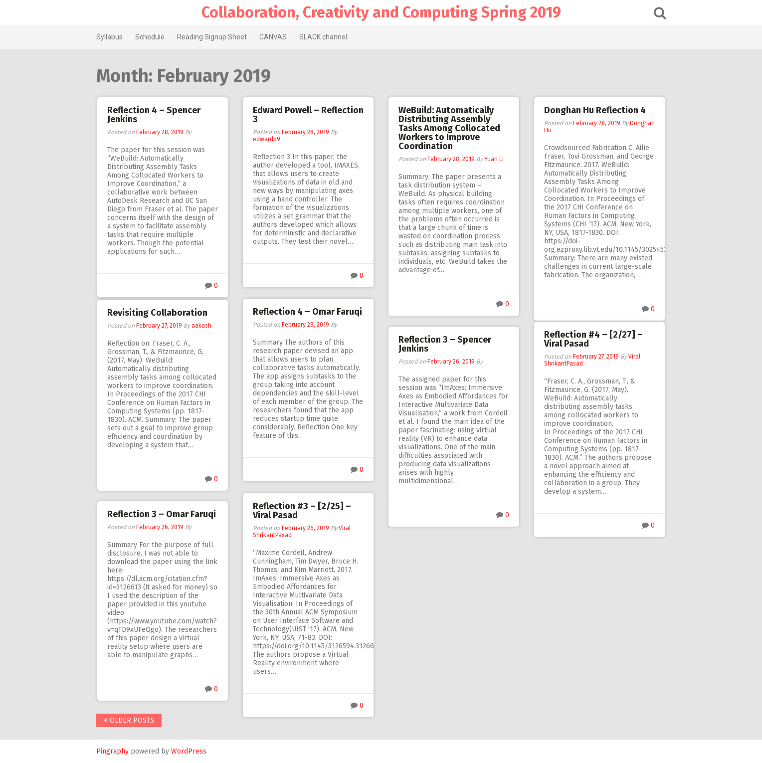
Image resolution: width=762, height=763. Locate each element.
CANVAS (273, 37)
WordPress (188, 751)
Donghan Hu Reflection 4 (595, 110)
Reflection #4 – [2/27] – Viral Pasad (593, 339)
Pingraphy (112, 751)
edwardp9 (266, 139)
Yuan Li (494, 159)
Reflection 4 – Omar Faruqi (307, 311)
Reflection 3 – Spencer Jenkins (444, 344)
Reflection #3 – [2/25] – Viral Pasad (302, 511)
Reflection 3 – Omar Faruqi (161, 514)
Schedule (150, 37)
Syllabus (109, 37)
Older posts (129, 720)
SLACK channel (323, 37)
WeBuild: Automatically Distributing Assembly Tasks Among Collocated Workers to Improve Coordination (449, 128)
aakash (201, 325)
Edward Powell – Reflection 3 (308, 115)
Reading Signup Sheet (212, 37)
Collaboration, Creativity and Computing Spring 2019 (381, 12)
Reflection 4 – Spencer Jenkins (153, 115)
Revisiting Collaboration (157, 312)
